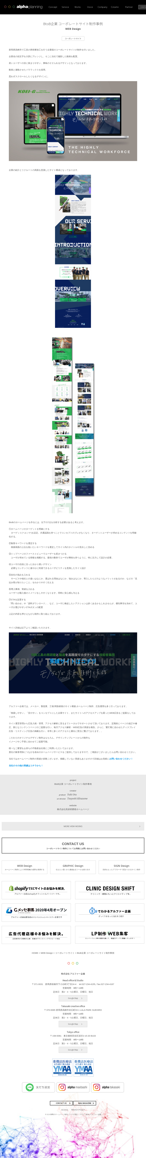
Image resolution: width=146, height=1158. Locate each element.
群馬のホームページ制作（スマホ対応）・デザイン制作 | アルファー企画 (75, 1114)
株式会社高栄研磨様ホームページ (73, 809)
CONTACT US (73, 846)
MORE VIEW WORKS (73, 825)
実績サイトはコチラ (73, 661)
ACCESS (64, 1109)
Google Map (73, 998)
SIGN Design (121, 867)
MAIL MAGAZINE (84, 1103)
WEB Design (24, 867)
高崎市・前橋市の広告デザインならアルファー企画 (23, 7)
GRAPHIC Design (73, 867)
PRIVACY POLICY (78, 1109)
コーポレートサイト (73, 38)
